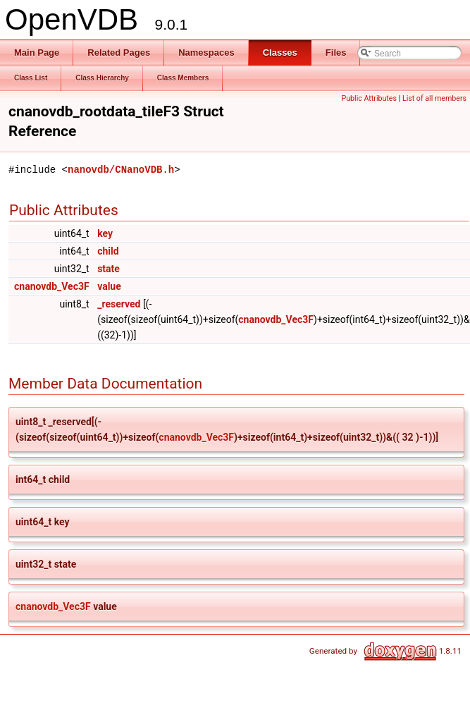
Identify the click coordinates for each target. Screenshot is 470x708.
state (108, 268)
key (105, 233)
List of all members (434, 98)
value (109, 286)
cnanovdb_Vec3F (51, 286)
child (107, 251)
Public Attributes (369, 98)
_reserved (118, 304)
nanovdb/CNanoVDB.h (121, 169)
